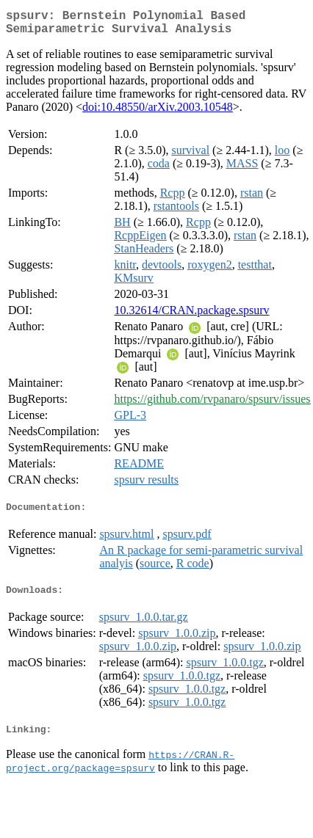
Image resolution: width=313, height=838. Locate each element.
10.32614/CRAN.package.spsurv (191, 316)
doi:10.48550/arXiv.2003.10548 (157, 112)
